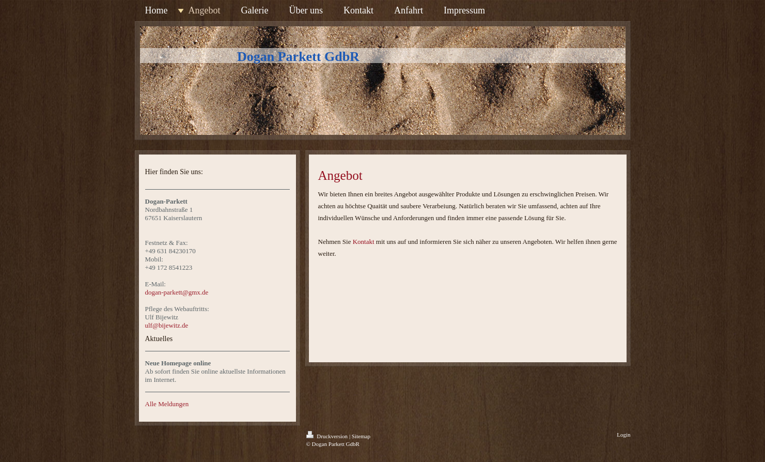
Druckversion (327, 436)
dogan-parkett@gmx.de (177, 292)
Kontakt (363, 241)
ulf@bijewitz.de (167, 325)
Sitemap (361, 436)
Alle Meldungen (167, 404)
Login (623, 435)
